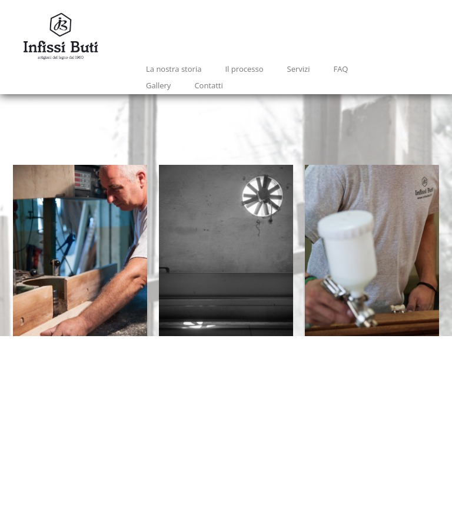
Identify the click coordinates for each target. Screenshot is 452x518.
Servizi (298, 69)
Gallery (158, 85)
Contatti (208, 85)
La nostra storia (173, 69)
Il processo (244, 69)
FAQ (340, 69)
